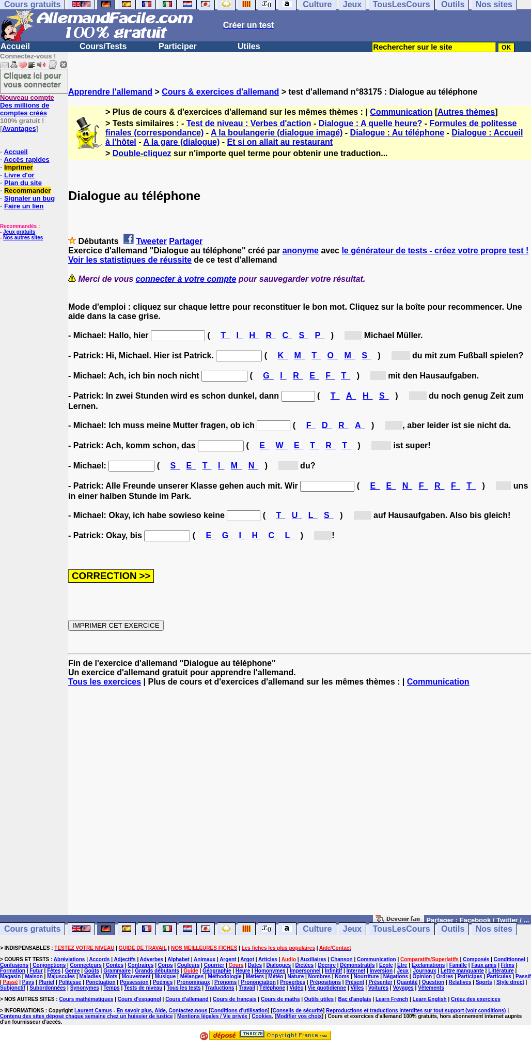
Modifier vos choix (299, 1016)
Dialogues (278, 965)
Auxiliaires (313, 959)
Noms (342, 976)
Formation (12, 971)
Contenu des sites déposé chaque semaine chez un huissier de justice (86, 1016)
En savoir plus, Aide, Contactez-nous (162, 1010)
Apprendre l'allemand (110, 91)
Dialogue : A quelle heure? (371, 123)
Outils (452, 928)
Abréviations (69, 959)
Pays (28, 982)
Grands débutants (157, 971)
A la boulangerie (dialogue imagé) (276, 132)
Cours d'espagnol (139, 999)
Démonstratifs (357, 965)
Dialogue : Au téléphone (397, 132)
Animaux (204, 959)
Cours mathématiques (86, 999)
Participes (470, 976)
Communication (401, 112)
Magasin (10, 976)
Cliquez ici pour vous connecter (32, 79)
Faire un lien (24, 206)
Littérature (500, 971)
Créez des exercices (476, 999)
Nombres (319, 976)
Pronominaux (193, 982)
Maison (33, 976)
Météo (275, 976)
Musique (165, 976)
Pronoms (225, 982)
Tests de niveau (143, 988)
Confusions (14, 965)
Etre (402, 965)
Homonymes (270, 971)
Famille (458, 965)
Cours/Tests (103, 46)
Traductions (220, 988)
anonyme (301, 250)
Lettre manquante (462, 971)
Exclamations (428, 965)
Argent (228, 959)
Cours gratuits (32, 928)
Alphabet (178, 959)
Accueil (15, 46)
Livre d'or (19, 175)
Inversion (381, 971)
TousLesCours (401, 928)
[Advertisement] (299, 805)
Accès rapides (26, 159)
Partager (185, 241)
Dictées (304, 965)
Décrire (326, 965)
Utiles (249, 46)
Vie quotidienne (327, 988)
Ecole (386, 965)
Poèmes (163, 982)
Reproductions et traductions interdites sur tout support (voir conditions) (416, 1010)
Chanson (342, 959)
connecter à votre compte (186, 279)
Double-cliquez (142, 153)
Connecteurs (86, 965)
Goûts (91, 971)
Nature (296, 976)
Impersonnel (305, 971)
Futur (36, 971)
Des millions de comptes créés (27, 105)
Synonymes (84, 988)
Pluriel (47, 982)
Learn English (430, 999)
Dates (255, 965)
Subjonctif (12, 988)
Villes (357, 988)
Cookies (262, 1016)
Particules (499, 976)
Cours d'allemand (187, 999)
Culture (317, 928)
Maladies (90, 976)
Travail (247, 988)
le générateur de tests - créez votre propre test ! (434, 250)
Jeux (352, 928)
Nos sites (494, 928)
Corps (165, 965)
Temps (111, 988)
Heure (243, 971)
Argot (247, 959)
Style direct (510, 982)
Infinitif (333, 971)
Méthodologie (225, 976)
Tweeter (151, 241)
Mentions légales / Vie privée (213, 1016)
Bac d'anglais (354, 999)
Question (433, 982)
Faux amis (483, 965)
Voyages (403, 988)
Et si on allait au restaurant (280, 142)
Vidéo (296, 988)
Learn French (392, 999)
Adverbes (152, 959)
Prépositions (325, 982)
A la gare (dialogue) (181, 142)
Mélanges (192, 976)
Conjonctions (49, 965)
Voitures (378, 988)
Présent (354, 982)
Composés (476, 959)
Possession (134, 982)
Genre (72, 971)
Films (507, 965)
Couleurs (188, 965)
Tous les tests (184, 988)
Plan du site (23, 183)
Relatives (460, 982)
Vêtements (431, 988)
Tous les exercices (104, 681)
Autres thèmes (466, 112)
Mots (111, 976)
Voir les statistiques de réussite (130, 259)
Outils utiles (319, 999)
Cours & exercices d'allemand (220, 91)
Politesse (70, 982)
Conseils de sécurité (298, 1010)
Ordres (445, 976)
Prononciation (258, 982)
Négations (395, 976)
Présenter (380, 982)
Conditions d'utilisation (239, 1010)
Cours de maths (280, 999)
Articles (267, 959)
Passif (523, 976)
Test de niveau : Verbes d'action (248, 123)
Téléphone (272, 988)
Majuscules (61, 976)
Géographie (216, 971)
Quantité (407, 982)
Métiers (255, 976)
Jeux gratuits (19, 232)
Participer (178, 46)
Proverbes (292, 982)
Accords (99, 959)
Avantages (19, 128)
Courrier (214, 965)
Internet (356, 971)
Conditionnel (509, 959)
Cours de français (234, 999)
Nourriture (366, 976)
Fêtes (53, 971)
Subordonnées (47, 988)
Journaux (424, 971)
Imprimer (18, 167)
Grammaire (117, 971)
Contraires (140, 965)
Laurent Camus (93, 1010)
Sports (484, 982)
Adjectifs (124, 959)
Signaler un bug (29, 198)
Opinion (422, 976)
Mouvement (136, 976)
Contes (114, 965)
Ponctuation (101, 982)
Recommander (27, 190)
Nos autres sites (23, 237)
